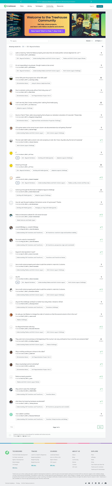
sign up (24, 436)
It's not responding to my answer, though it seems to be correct (34, 65)
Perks (92, 459)
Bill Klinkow (32, 55)
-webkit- (18, 177)
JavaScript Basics (54, 454)
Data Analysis (16, 462)
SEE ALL (15, 467)
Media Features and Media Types (26, 220)
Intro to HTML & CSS (55, 457)
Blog (73, 457)
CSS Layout (53, 462)
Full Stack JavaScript (18, 457)
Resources (60, 6)
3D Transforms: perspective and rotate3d (57, 406)
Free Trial (99, 6)
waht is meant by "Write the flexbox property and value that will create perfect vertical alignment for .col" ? (47, 53)
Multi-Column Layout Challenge (72, 70)
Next (100, 427)
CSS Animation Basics (22, 83)
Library (29, 6)
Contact (74, 464)
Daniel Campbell (33, 179)
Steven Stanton (34, 142)
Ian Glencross (33, 104)
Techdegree (39, 6)
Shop (92, 462)
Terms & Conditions (10, 483)
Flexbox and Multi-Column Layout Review (74, 58)
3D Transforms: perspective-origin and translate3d (60, 245)
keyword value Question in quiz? (25, 252)
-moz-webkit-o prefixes (22, 414)
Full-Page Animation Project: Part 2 (41, 369)
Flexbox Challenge (22, 319)
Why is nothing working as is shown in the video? (30, 351)
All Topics (98, 41)
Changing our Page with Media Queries (45, 207)
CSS (23, 46)
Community (49, 6)
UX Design (15, 464)
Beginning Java (35, 462)
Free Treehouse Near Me (97, 464)
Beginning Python (36, 457)
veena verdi (32, 316)
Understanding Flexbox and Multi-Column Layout (46, 58)
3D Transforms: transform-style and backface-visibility (61, 232)
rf (15, 152)
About (73, 454)
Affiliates (93, 457)
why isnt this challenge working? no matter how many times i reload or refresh (39, 302)
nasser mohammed (34, 216)
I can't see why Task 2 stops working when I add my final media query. (36, 102)
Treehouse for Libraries (97, 467)
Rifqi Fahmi (32, 92)
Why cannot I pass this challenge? (25, 389)
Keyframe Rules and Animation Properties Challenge (45, 120)
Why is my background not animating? (27, 364)
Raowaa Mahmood (34, 415)
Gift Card (74, 467)
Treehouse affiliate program (48, 1)
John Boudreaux (33, 204)
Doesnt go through (21, 165)
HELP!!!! (17, 277)
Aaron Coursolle (33, 254)
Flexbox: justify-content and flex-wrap (78, 182)
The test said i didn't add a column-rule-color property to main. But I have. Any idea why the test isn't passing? (48, 140)
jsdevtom (32, 353)
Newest (88, 41)
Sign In (92, 6)
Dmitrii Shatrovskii (34, 191)
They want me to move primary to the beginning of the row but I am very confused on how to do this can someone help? (52, 339)
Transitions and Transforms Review (55, 257)
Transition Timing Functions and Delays (56, 419)
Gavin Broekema (34, 229)
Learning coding (33, 79)
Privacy (18, 483)
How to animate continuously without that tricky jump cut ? (33, 90)
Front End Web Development (20, 454)
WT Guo (31, 154)
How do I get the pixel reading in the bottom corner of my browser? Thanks (38, 202)
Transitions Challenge (52, 307)
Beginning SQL (35, 459)
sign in (19, 436)
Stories (74, 462)
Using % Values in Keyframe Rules (40, 83)
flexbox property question (23, 376)
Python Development (18, 459)
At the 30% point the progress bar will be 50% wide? (31, 78)
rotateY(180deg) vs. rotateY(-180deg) (26, 227)
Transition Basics (50, 394)
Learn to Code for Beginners (38, 454)
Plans (22, 6)
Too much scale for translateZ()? (25, 239)
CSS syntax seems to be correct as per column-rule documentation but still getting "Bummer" (43, 127)
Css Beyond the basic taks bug (24, 326)
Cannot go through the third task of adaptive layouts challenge (34, 190)
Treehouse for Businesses (98, 469)
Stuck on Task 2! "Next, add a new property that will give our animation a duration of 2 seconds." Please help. (48, 115)
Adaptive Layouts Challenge (24, 108)
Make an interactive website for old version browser (31, 214)
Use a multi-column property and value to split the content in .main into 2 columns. (40, 264)
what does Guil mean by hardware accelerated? (30, 401)
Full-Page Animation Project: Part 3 (41, 95)
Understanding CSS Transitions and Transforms (30, 232)
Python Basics (53, 459)
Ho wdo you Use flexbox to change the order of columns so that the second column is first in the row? (46, 314)
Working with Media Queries (45, 158)
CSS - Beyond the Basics (33, 46)
